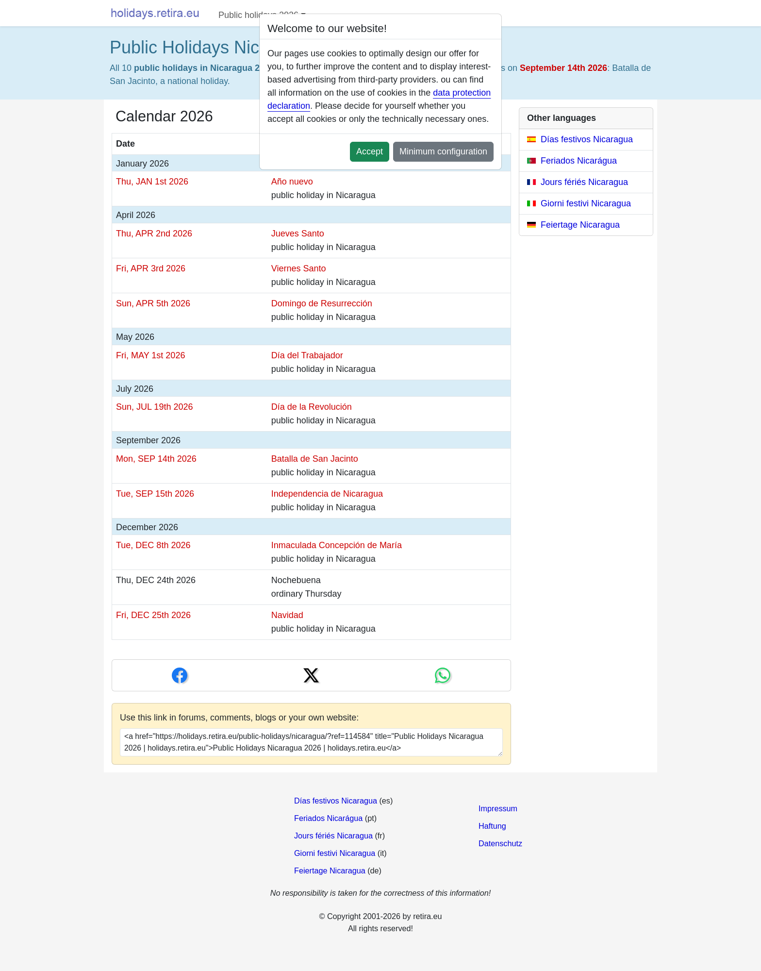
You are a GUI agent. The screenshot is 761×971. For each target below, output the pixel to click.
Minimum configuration (443, 151)
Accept (369, 151)
